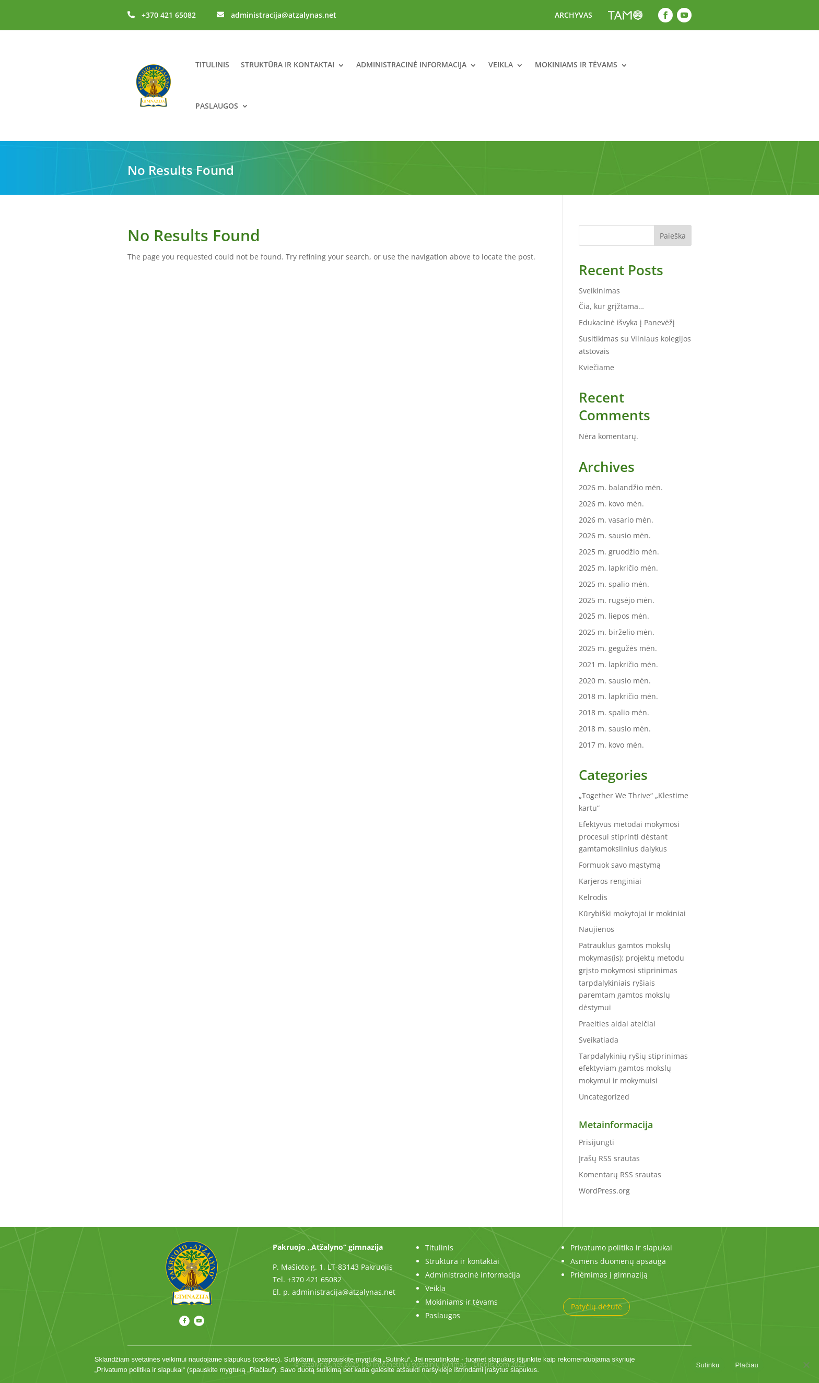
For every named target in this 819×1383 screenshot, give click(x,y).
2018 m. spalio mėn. (614, 712)
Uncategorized (604, 1097)
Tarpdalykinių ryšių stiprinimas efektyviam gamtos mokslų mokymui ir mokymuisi (633, 1068)
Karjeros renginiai (610, 881)
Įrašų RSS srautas (609, 1158)
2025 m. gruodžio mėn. (619, 552)
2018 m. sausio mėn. (615, 729)
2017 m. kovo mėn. (611, 745)
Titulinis (212, 64)
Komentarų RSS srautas (620, 1174)
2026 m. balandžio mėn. (621, 487)
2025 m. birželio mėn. (616, 632)
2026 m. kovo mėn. (611, 504)
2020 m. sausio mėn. (615, 680)
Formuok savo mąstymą (620, 865)
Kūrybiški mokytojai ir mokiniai (632, 913)
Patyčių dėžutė (596, 1306)
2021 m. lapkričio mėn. (618, 664)
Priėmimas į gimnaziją (609, 1275)
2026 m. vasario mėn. (616, 520)
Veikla (500, 64)
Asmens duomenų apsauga (618, 1261)
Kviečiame (596, 367)
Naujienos (596, 929)
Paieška (673, 236)
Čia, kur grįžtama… (611, 306)
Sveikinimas (599, 290)
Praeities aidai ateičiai (617, 1024)
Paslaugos (216, 106)
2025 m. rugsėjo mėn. (616, 600)
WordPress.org (604, 1191)
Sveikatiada (598, 1040)
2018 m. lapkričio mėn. (618, 696)
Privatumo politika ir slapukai (621, 1247)
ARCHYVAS (573, 15)
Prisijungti (596, 1142)
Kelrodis (593, 897)
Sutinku (707, 1365)
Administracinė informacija (411, 64)
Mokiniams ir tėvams (576, 64)
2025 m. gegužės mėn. (618, 648)
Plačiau (746, 1365)
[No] (806, 1365)
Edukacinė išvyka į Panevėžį (627, 322)
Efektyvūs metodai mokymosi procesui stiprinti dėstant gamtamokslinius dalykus (629, 836)
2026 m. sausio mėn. (615, 535)
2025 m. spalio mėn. (614, 584)
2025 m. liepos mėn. (614, 616)
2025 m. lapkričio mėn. (618, 568)
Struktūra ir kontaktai (287, 64)
